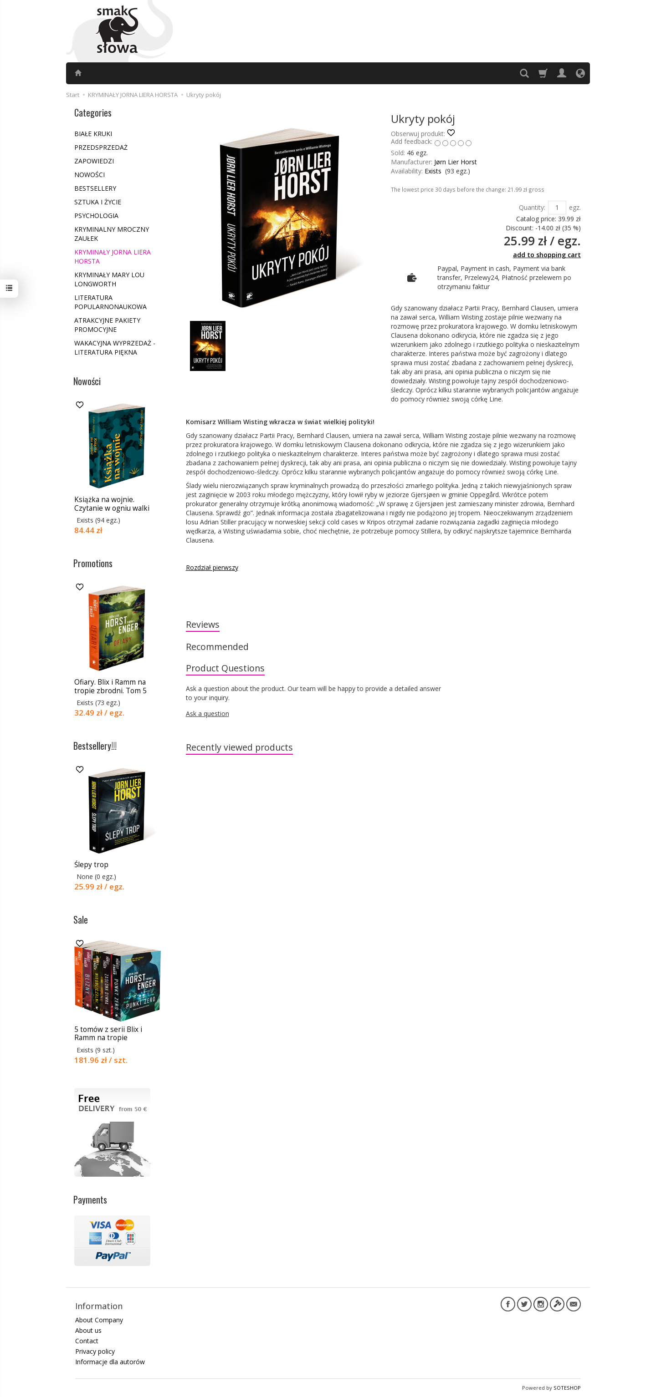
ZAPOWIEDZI (94, 161)
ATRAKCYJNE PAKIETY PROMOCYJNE (107, 325)
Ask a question (207, 713)
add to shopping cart (547, 254)
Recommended (217, 646)
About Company (99, 1320)
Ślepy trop (91, 864)
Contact (86, 1340)
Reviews (203, 624)
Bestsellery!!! (95, 745)
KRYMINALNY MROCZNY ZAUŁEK (111, 234)
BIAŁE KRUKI (93, 133)
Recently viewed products (239, 747)
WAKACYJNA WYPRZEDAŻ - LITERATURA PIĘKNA (114, 347)
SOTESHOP (567, 1387)
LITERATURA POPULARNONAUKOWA (110, 302)
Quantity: (532, 207)
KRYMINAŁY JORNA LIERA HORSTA (112, 256)
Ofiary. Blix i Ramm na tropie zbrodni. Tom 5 (110, 686)
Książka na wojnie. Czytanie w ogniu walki (111, 504)
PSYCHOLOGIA (96, 215)
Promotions (93, 563)
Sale (80, 919)
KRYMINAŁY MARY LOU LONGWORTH (109, 279)
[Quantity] (557, 207)
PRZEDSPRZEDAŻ (101, 147)
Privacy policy (95, 1350)
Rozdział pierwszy (212, 567)
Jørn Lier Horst (455, 161)
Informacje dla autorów (110, 1361)
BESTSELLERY (95, 188)
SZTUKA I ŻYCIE (97, 202)
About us (88, 1330)
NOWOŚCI (89, 174)
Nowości (87, 381)
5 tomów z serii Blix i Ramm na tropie (108, 1033)
